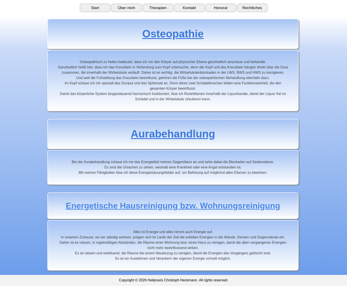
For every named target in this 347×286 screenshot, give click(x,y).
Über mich (126, 8)
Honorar (221, 8)
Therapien (157, 8)
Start (95, 8)
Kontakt (189, 8)
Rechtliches (252, 8)
